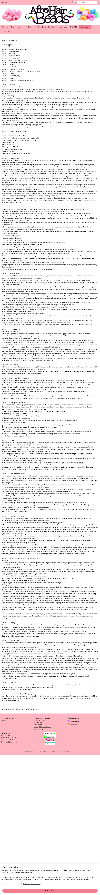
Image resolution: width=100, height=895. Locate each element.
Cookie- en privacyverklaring (32, 891)
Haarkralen (73, 724)
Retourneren (38, 725)
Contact (3, 720)
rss (46, 751)
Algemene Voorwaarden (42, 718)
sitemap (42, 751)
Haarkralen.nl (5, 2)
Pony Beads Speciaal (32, 27)
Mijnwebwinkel (71, 751)
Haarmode (64, 27)
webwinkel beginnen (53, 751)
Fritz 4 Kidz (74, 27)
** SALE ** (6, 32)
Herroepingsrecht (39, 720)
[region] (36, 885)
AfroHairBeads (74, 718)
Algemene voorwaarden (19, 709)
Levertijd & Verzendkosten (42, 727)
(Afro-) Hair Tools (49, 27)
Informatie (85, 27)
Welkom (6, 27)
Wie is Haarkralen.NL (7, 718)
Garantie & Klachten (40, 729)
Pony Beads (16, 27)
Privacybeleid (38, 722)
